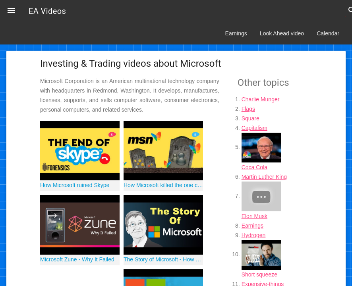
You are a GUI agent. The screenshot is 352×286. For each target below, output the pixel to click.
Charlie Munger (261, 99)
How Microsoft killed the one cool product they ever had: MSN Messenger (163, 185)
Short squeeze (259, 274)
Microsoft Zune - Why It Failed (77, 259)
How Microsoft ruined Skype (74, 185)
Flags (248, 109)
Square (250, 118)
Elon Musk (254, 216)
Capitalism (254, 128)
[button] (11, 11)
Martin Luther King (264, 177)
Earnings (236, 33)
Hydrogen (254, 235)
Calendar (328, 33)
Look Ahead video (282, 33)
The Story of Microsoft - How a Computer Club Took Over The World (163, 259)
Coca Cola (254, 167)
